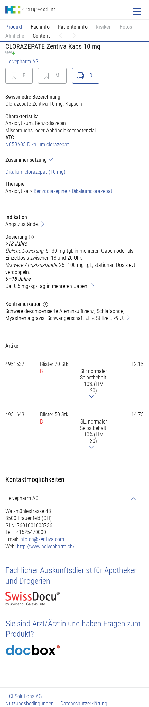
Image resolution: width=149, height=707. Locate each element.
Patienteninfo (73, 27)
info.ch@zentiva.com (41, 539)
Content (41, 36)
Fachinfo (40, 27)
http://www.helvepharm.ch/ (46, 546)
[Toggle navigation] (137, 11)
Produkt (13, 27)
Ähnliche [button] (14, 36)
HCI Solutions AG (23, 696)
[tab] (74, 160)
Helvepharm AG (22, 61)
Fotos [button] (126, 27)
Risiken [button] (104, 27)
